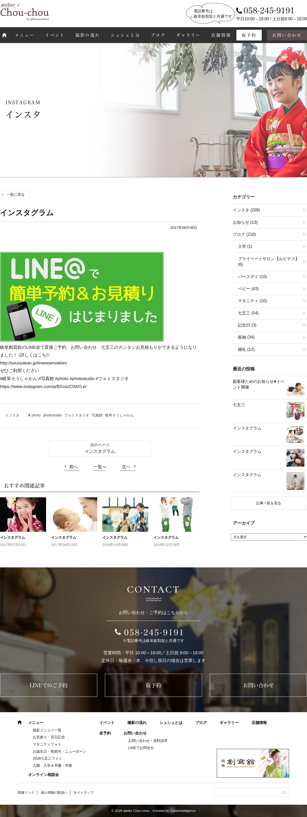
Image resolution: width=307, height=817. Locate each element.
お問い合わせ (258, 685)
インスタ (12, 415)
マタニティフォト (47, 744)
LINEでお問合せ (141, 748)
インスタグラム (100, 451)
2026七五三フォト (47, 758)
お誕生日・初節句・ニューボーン (59, 751)
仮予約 (249, 35)
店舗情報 (221, 35)
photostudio (52, 415)
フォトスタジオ (76, 415)
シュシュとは (125, 35)
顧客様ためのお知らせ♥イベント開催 (258, 384)
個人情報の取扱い (54, 792)
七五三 (239, 405)
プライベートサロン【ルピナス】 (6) (268, 262)
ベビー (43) (248, 289)
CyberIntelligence (182, 811)
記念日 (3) (247, 325)
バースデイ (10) (252, 276)
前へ (73, 466)
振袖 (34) (246, 337)
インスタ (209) (246, 210)
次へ (126, 466)
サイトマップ (84, 792)
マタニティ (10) (252, 301)
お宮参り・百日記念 (49, 737)
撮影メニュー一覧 (47, 730)
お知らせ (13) (245, 222)
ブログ (158, 35)
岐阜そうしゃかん (119, 415)
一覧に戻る (16, 194)
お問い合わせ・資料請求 (148, 741)
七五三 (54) (248, 313)
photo (36, 415)
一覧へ (99, 466)
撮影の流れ (87, 35)
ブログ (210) (244, 234)
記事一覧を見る (268, 503)
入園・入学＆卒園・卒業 (52, 765)
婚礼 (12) (246, 349)
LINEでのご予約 (49, 685)
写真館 (97, 415)
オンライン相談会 (43, 774)
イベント (55, 35)
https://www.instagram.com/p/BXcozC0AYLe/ (43, 386)
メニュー (25, 35)
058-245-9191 (154, 632)
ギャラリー (188, 35)
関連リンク (26, 792)
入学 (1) (245, 246)
